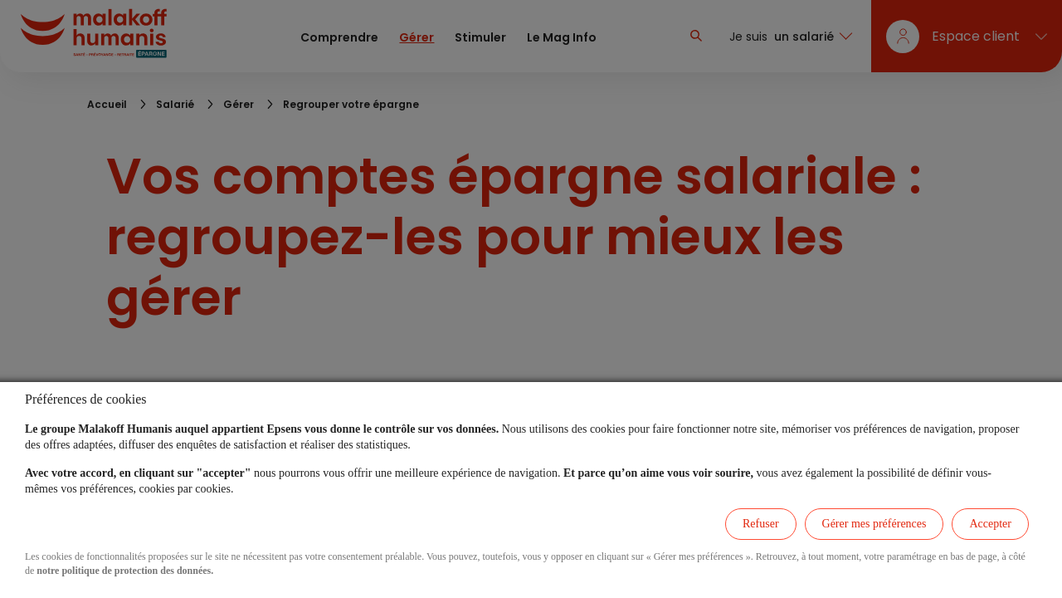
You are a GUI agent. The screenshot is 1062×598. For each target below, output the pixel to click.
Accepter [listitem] (990, 523)
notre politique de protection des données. (125, 570)
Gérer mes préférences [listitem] (874, 523)
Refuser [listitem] (761, 523)
